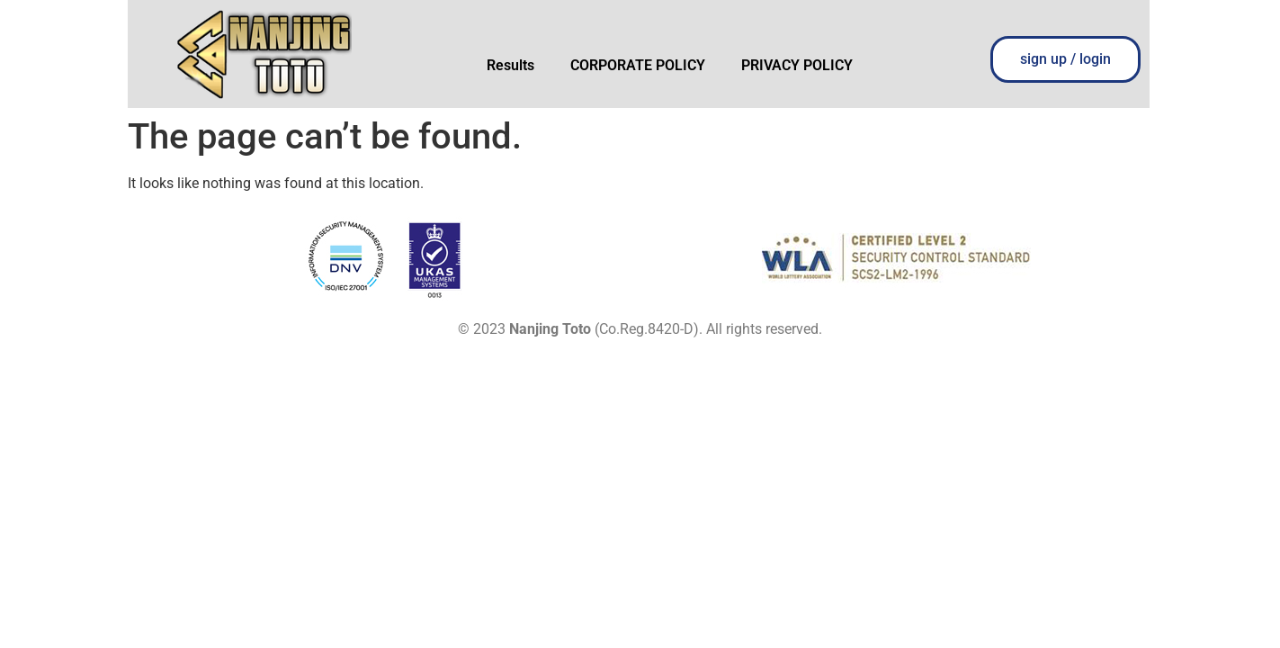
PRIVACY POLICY (797, 65)
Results (510, 65)
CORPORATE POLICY (637, 65)
